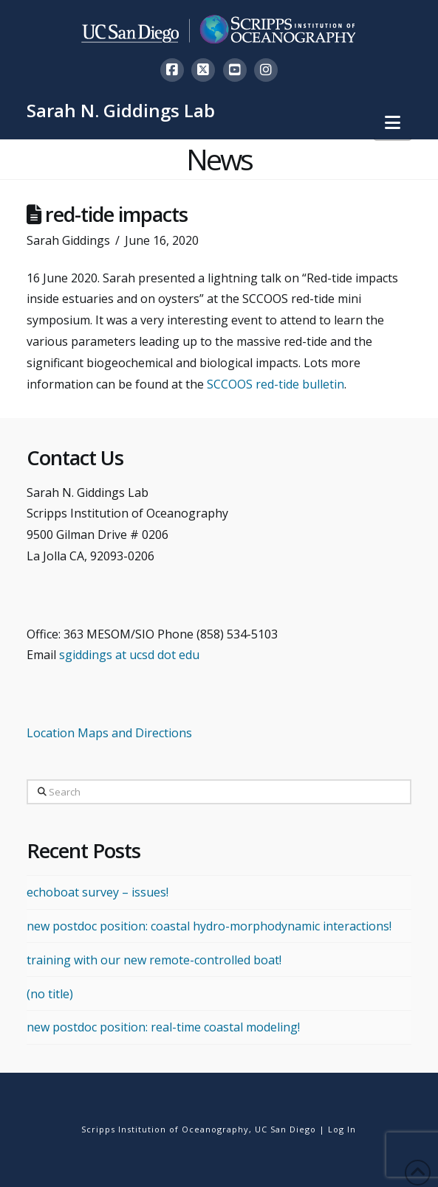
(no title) (50, 994)
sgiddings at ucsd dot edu (129, 655)
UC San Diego (285, 1129)
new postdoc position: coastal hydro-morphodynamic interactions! (209, 926)
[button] (392, 122)
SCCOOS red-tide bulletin (275, 384)
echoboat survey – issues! (97, 892)
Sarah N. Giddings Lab (121, 110)
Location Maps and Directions (109, 733)
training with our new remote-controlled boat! (154, 960)
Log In (342, 1129)
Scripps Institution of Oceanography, (166, 1129)
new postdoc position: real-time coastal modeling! (163, 1027)
